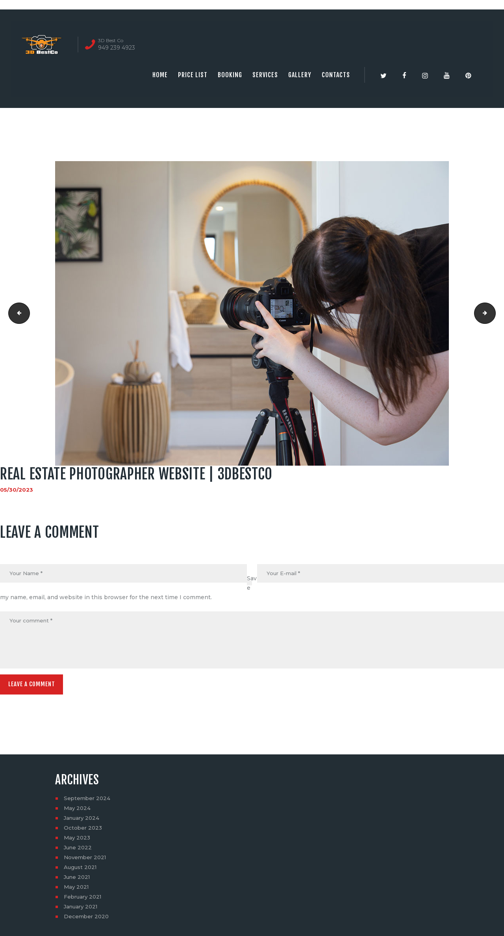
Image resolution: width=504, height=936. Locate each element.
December (87, 919)
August (81, 870)
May (78, 811)
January (83, 821)
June (79, 850)
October (84, 830)
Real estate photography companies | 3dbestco (17, 313)
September (88, 801)
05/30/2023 (16, 489)
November (86, 860)
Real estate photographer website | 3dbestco (493, 313)
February (84, 899)
